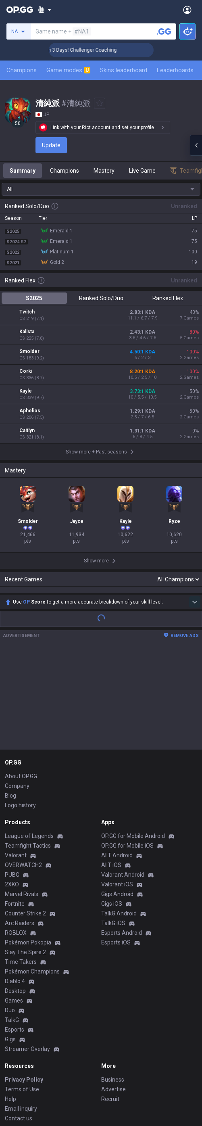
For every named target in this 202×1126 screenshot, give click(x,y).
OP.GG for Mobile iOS (127, 752)
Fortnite (15, 810)
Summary (22, 170)
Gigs (10, 946)
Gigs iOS (111, 810)
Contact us (18, 1025)
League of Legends (29, 743)
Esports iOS (116, 849)
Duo (10, 917)
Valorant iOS (117, 791)
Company (17, 692)
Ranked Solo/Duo (101, 298)
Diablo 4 (15, 888)
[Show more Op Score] (194, 508)
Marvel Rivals (21, 801)
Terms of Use (22, 996)
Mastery (104, 170)
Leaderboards (175, 70)
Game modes (68, 70)
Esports (14, 936)
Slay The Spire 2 (25, 859)
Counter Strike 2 (25, 820)
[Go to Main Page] (19, 9)
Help (10, 1006)
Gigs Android (117, 801)
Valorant (16, 762)
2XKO (12, 791)
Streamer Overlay (27, 956)
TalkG (12, 926)
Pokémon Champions (32, 878)
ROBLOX (16, 839)
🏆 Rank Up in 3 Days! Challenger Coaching (96, 50)
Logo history (20, 712)
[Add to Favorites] (99, 103)
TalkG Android (119, 820)
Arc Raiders (19, 830)
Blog (10, 702)
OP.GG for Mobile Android (133, 743)
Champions (21, 70)
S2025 (34, 298)
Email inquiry (21, 1015)
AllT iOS (111, 772)
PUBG (12, 781)
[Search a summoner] (164, 31)
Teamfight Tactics (28, 752)
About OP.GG (21, 683)
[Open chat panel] (196, 145)
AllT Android (117, 762)
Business (112, 986)
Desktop (15, 897)
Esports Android (121, 839)
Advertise (113, 996)
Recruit (110, 1006)
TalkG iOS (113, 830)
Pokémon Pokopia (28, 849)
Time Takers (21, 868)
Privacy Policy (24, 986)
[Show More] (44, 10)
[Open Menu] (187, 10)
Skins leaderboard (123, 70)
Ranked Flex (167, 298)
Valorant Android (122, 781)
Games (14, 907)
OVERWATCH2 (23, 772)
